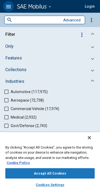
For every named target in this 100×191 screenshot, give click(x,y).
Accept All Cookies (50, 173)
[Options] (91, 20)
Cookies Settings (50, 185)
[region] (50, 163)
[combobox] (36, 20)
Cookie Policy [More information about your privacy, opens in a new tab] (18, 163)
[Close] (93, 141)
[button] (8, 6)
